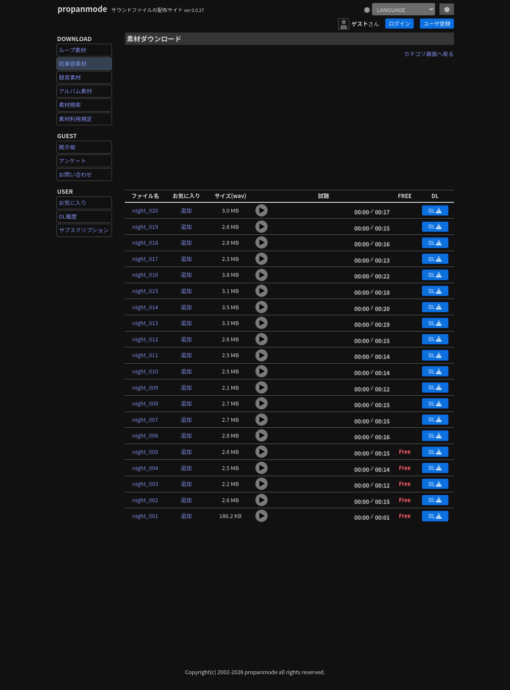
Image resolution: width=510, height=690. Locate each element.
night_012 (145, 339)
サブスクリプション (84, 230)
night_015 (145, 291)
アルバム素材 (75, 91)
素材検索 (70, 105)
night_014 (145, 307)
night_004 (145, 468)
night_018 (145, 242)
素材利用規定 (75, 119)
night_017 (145, 259)
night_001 (145, 516)
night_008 (145, 403)
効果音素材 (73, 63)
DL (435, 210)
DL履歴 (68, 216)
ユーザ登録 (437, 23)
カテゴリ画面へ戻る (429, 54)
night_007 (145, 419)
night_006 (145, 435)
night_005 (145, 451)
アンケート (72, 161)
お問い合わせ (75, 174)
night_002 (145, 500)
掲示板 (67, 147)
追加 (186, 210)
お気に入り (73, 202)
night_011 (145, 355)
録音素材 (70, 77)
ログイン (399, 23)
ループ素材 (72, 50)
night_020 (145, 210)
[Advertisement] (289, 121)
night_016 (145, 274)
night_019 (145, 226)
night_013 (145, 323)
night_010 (145, 371)
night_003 (145, 484)
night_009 (145, 387)
